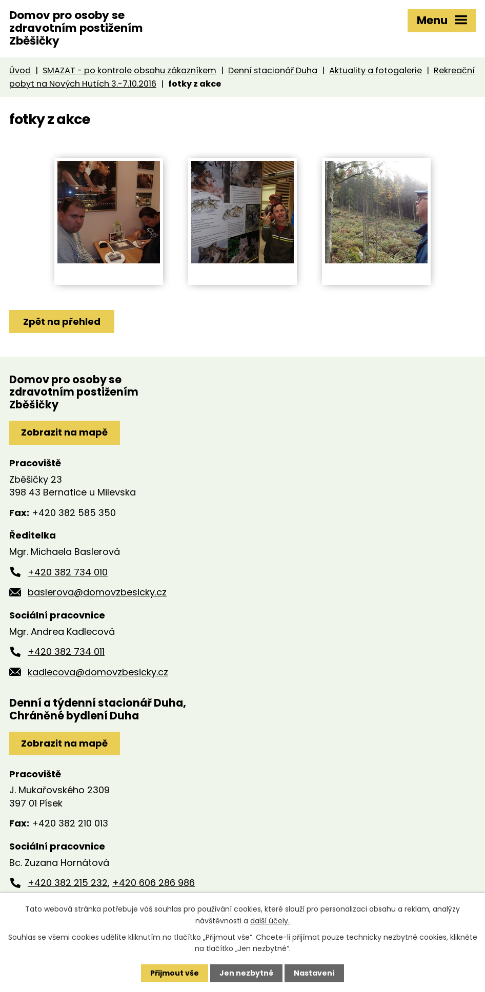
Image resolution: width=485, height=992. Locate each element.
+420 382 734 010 (68, 572)
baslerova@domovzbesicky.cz (97, 592)
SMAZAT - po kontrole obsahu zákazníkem (129, 70)
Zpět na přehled (61, 321)
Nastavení (314, 973)
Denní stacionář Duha (272, 70)
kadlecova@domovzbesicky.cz (98, 672)
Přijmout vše (174, 973)
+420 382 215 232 (68, 882)
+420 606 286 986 (153, 882)
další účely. (270, 920)
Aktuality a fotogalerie (375, 70)
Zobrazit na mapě (64, 432)
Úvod (20, 70)
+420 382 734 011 (66, 651)
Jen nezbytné (246, 973)
